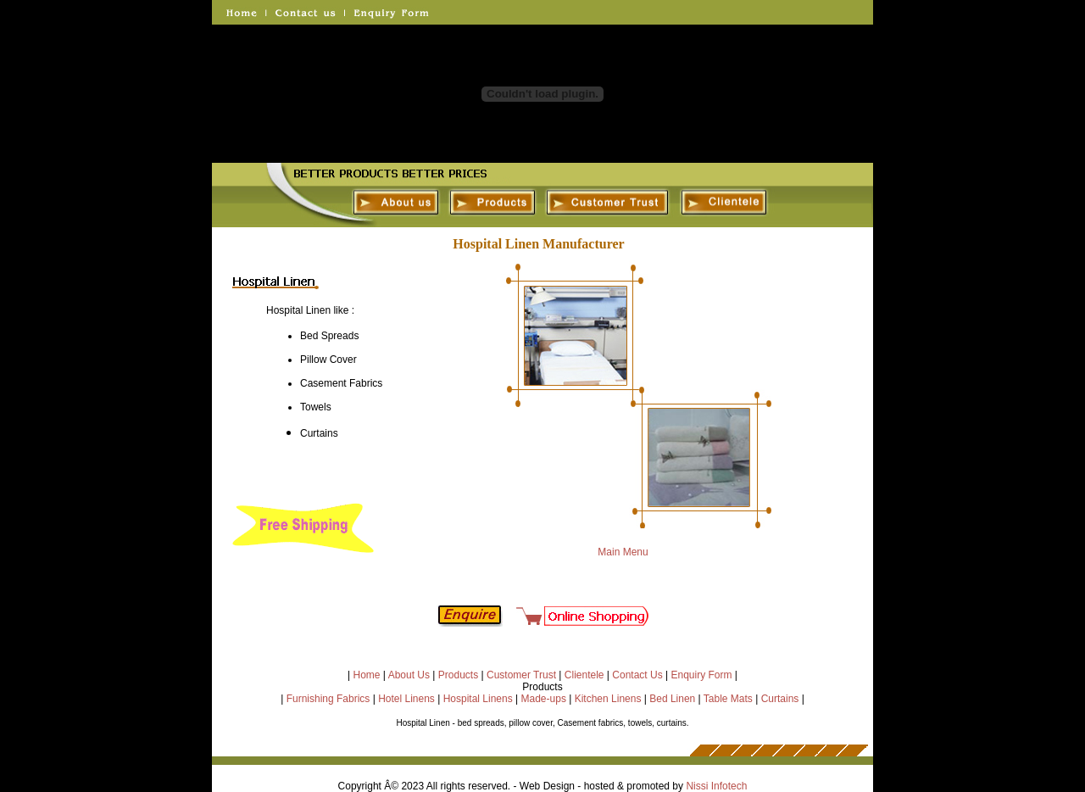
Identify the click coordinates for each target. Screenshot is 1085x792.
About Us (409, 675)
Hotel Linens (406, 699)
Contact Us (637, 675)
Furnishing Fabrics (328, 699)
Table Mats (728, 699)
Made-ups (543, 699)
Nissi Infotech (716, 786)
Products (458, 675)
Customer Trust (521, 675)
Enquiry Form (701, 675)
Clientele (584, 675)
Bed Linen (672, 699)
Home (367, 675)
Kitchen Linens (608, 699)
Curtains (780, 699)
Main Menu (621, 552)
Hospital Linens (478, 699)
